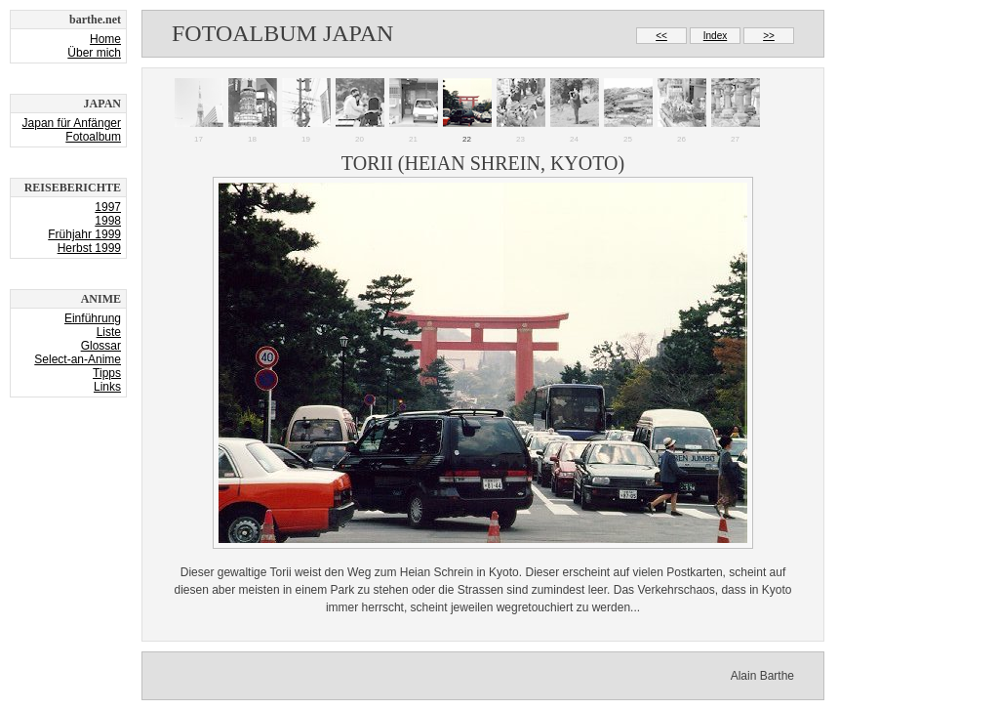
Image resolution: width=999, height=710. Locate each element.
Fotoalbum (93, 137)
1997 (108, 207)
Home (105, 39)
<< (661, 35)
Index (715, 35)
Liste (109, 332)
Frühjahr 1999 (84, 234)
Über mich (94, 53)
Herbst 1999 (89, 248)
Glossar (101, 346)
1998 (108, 221)
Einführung (92, 318)
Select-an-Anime (77, 359)
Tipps (107, 373)
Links (107, 387)
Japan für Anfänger (71, 123)
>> (769, 35)
